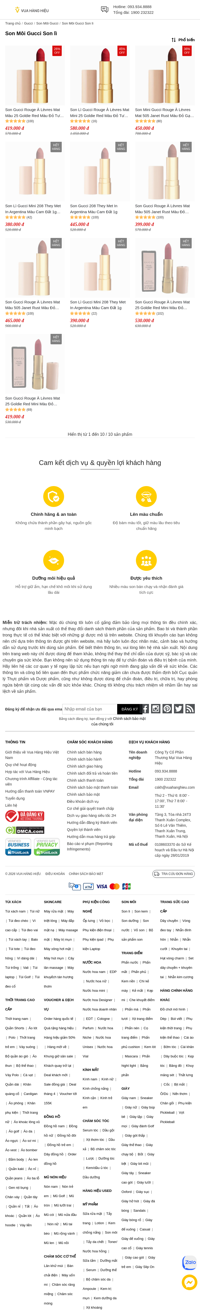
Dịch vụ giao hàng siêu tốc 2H (91, 815)
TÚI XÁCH (13, 902)
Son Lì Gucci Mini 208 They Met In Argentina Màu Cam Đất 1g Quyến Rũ (33, 209)
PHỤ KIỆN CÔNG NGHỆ (96, 906)
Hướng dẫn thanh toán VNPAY (30, 791)
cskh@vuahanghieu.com (175, 787)
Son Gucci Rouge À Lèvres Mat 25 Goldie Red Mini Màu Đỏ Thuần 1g (162, 305)
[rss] (190, 708)
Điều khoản (55, 874)
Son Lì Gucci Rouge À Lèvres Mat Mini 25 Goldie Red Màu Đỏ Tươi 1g (99, 113)
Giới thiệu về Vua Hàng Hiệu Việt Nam (32, 755)
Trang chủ (13, 23)
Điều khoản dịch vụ (83, 801)
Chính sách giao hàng (84, 766)
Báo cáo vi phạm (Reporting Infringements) (89, 846)
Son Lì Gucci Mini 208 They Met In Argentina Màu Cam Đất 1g (98, 305)
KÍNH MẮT (91, 1070)
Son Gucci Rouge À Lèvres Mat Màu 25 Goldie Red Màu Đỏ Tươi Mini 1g (34, 113)
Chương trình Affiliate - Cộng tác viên (31, 781)
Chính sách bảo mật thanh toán (92, 787)
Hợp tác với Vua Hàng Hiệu (27, 772)
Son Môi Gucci (47, 23)
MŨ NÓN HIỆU (55, 1177)
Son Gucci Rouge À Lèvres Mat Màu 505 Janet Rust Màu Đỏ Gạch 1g (162, 209)
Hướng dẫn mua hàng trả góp (91, 837)
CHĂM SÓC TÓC (96, 1121)
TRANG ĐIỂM (131, 953)
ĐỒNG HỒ (52, 1117)
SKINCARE (53, 902)
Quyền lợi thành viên (84, 830)
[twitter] (178, 708)
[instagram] (155, 708)
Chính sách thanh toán (85, 780)
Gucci (28, 23)
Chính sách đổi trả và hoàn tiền (92, 773)
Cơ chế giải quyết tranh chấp (90, 808)
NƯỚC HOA (92, 962)
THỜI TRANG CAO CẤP (20, 1004)
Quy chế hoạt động (20, 765)
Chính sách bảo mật (83, 794)
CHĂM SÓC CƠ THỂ (60, 1256)
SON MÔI (128, 902)
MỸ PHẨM (90, 1204)
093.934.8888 (140, 6)
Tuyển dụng (15, 798)
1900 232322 (142, 12)
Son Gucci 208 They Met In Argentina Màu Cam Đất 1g (93, 209)
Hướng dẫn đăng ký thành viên (92, 822)
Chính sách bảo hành (84, 759)
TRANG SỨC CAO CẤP (174, 906)
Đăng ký (130, 709)
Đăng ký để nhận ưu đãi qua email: (30, 709)
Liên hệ (11, 805)
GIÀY (125, 1089)
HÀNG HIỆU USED (97, 1191)
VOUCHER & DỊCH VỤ (59, 1004)
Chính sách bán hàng (84, 752)
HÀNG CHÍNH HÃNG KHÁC (176, 995)
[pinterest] (167, 708)
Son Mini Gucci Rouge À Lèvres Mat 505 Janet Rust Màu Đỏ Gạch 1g (164, 113)
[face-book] (144, 708)
